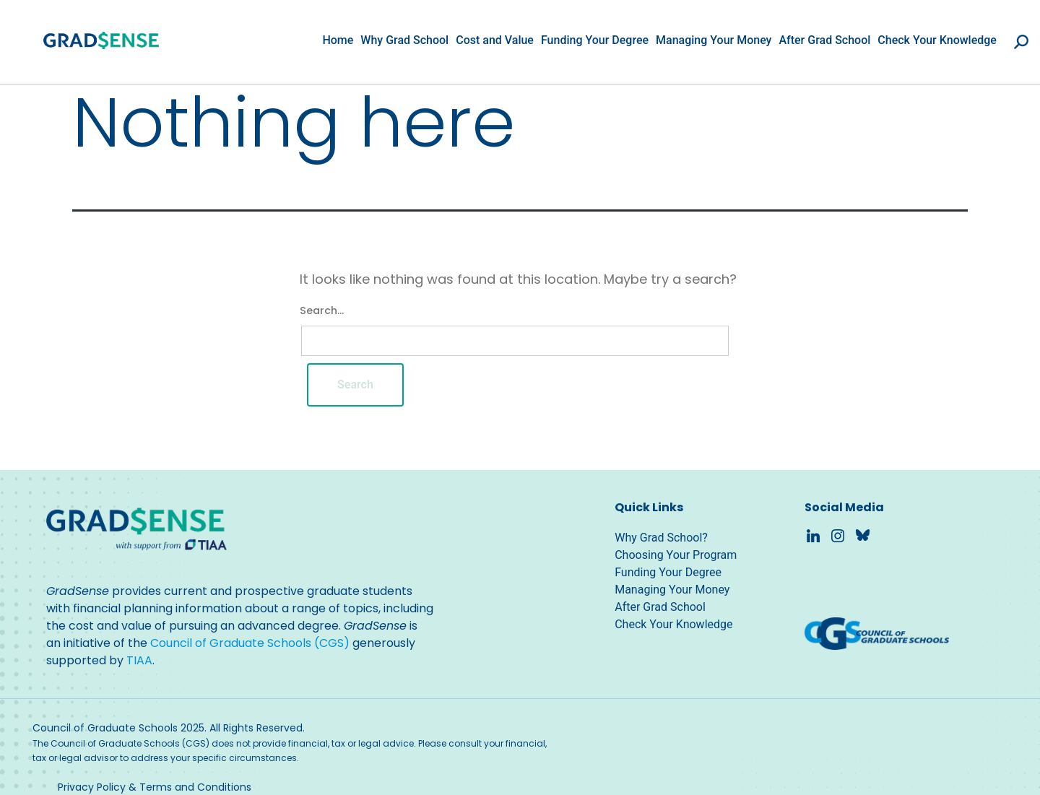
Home (337, 40)
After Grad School (824, 40)
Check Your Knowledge (937, 40)
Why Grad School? (661, 537)
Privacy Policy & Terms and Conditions (154, 787)
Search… (322, 310)
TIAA (139, 660)
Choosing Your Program (676, 555)
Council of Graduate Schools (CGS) (250, 643)
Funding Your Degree (595, 40)
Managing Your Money (713, 40)
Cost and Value (495, 40)
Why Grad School (404, 40)
